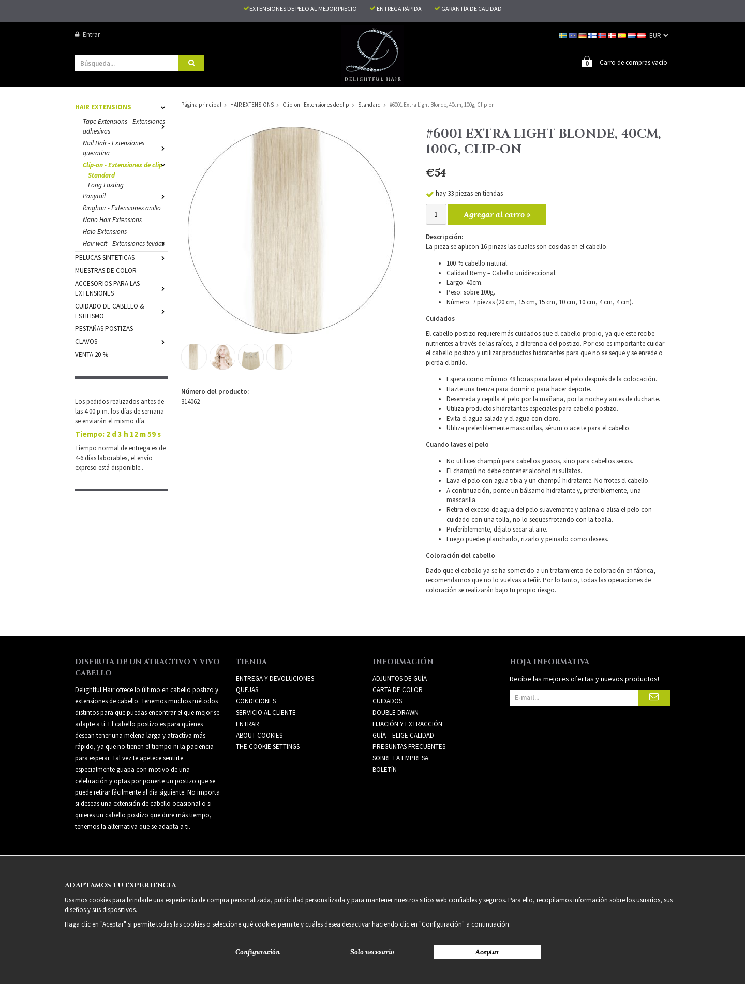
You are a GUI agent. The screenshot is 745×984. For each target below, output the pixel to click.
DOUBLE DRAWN (396, 712)
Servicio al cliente (266, 712)
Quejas (247, 689)
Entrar (87, 34)
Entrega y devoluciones (275, 677)
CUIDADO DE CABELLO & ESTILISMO (121, 310)
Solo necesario (372, 952)
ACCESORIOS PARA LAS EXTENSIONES (121, 287)
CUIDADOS (387, 700)
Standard (101, 174)
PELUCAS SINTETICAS (121, 257)
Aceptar (487, 952)
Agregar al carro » (497, 214)
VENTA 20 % (91, 353)
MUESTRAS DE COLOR (106, 270)
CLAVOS (121, 340)
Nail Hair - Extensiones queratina (125, 147)
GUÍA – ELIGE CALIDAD (403, 734)
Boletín (385, 769)
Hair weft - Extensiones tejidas (125, 243)
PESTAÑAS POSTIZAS (104, 328)
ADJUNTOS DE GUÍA (400, 677)
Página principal (201, 104)
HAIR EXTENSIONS (121, 106)
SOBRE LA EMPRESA (400, 757)
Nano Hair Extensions (112, 219)
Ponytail (125, 195)
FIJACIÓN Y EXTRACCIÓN (407, 723)
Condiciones (256, 700)
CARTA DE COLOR (398, 689)
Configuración (257, 952)
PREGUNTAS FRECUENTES (409, 746)
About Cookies (259, 734)
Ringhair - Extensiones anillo (122, 207)
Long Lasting (106, 184)
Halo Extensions (105, 231)
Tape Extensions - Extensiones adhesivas (125, 125)
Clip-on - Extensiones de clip (125, 164)
